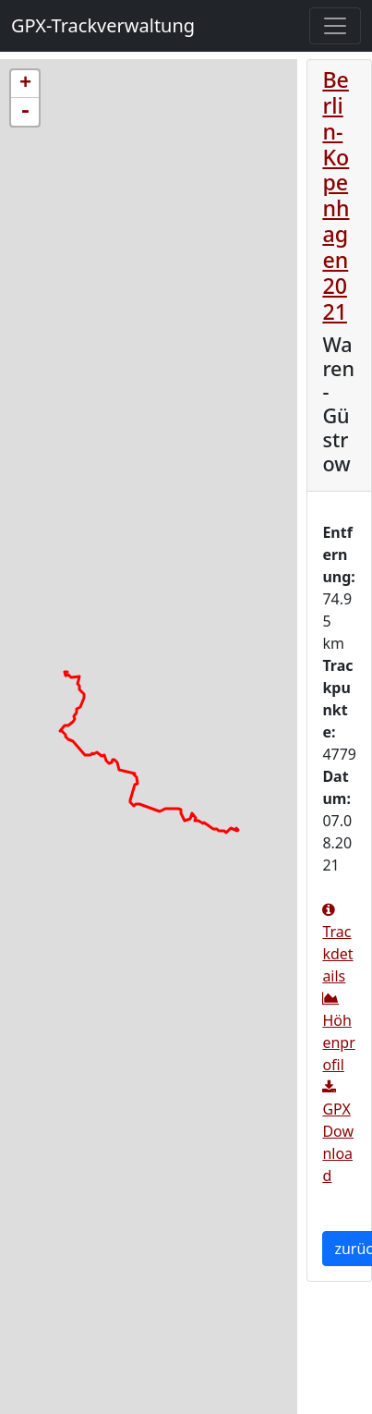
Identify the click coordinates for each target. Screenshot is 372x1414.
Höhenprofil (338, 1033)
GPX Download (338, 1132)
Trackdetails (337, 944)
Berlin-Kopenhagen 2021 (335, 195)
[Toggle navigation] (335, 25)
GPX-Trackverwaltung (103, 25)
